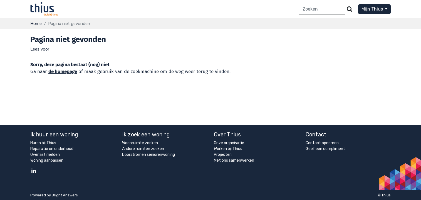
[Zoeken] (322, 9)
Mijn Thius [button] (372, 9)
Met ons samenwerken (234, 160)
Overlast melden (45, 154)
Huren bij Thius (43, 143)
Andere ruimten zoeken (143, 148)
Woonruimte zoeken (140, 143)
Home (36, 23)
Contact (316, 134)
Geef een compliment (325, 148)
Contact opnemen (322, 143)
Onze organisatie (229, 143)
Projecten (223, 154)
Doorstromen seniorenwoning (148, 154)
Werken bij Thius (228, 148)
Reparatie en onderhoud (51, 148)
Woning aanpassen (46, 160)
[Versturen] (349, 9)
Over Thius (227, 134)
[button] (39, 49)
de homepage (62, 71)
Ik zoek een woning (146, 134)
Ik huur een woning (54, 134)
